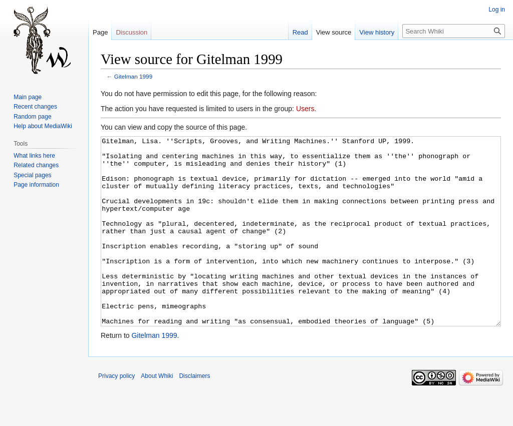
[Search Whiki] (453, 31)
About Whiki (157, 413)
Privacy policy (116, 413)
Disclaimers (194, 413)
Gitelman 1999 (133, 76)
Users (305, 109)
